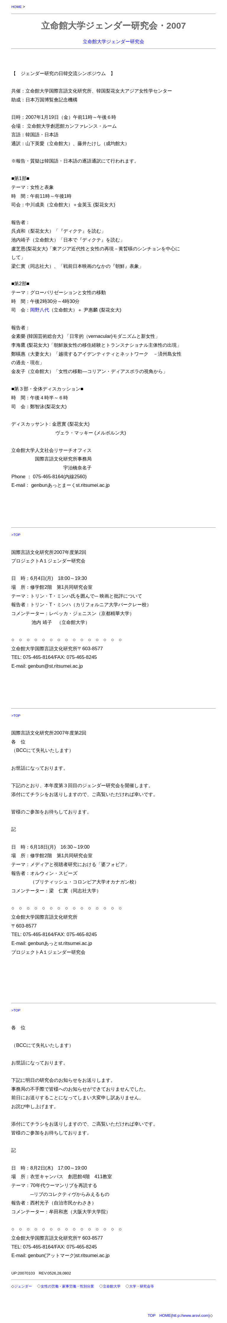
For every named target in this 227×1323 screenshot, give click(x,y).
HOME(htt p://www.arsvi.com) (184, 1315)
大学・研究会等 (141, 1286)
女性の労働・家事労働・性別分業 (67, 1286)
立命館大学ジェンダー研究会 (113, 41)
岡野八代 (39, 309)
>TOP (15, 534)
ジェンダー (23, 1286)
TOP (152, 1315)
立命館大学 (112, 1286)
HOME (16, 7)
